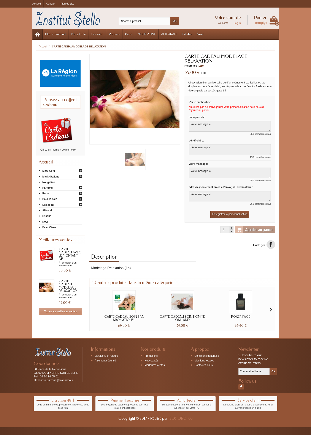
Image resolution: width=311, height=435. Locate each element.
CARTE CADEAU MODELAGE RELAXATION (68, 286)
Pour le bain (49, 199)
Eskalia (187, 34)
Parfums (114, 34)
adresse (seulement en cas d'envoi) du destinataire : (221, 187)
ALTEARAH (168, 34)
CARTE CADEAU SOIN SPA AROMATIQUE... (124, 318)
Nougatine (48, 182)
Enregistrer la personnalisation (229, 214)
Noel (200, 34)
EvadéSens (49, 227)
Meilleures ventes (154, 365)
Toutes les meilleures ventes (60, 311)
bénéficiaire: (196, 140)
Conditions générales (207, 355)
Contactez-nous (204, 365)
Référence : (191, 65)
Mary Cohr (78, 34)
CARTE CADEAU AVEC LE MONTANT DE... (70, 254)
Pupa (128, 34)
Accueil (46, 162)
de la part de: (197, 117)
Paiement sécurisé (105, 360)
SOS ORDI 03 (181, 418)
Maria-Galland (55, 34)
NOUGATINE (147, 34)
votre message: (198, 163)
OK (174, 20)
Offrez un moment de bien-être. (58, 149)
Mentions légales (204, 360)
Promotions (151, 355)
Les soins (97, 34)
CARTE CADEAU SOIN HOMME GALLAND (182, 318)
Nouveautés (151, 360)
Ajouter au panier (254, 229)
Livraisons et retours (106, 355)
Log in (237, 23)
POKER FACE (240, 317)
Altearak (47, 210)
